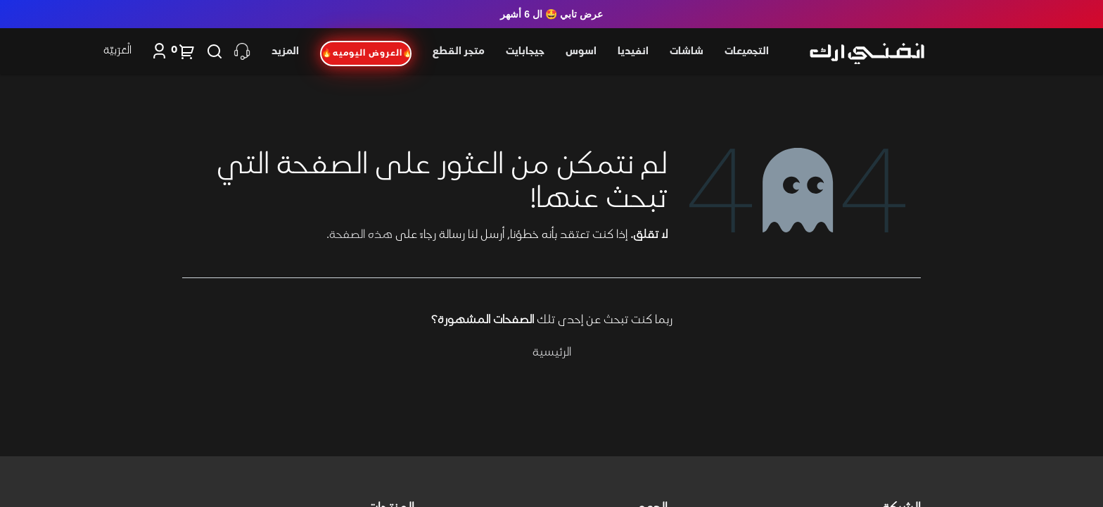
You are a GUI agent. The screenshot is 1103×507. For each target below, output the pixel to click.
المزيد (285, 51)
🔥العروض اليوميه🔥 (366, 53)
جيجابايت (525, 51)
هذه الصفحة (361, 235)
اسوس (581, 51)
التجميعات (747, 51)
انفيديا (633, 51)
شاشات (686, 51)
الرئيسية (552, 352)
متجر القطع (459, 51)
